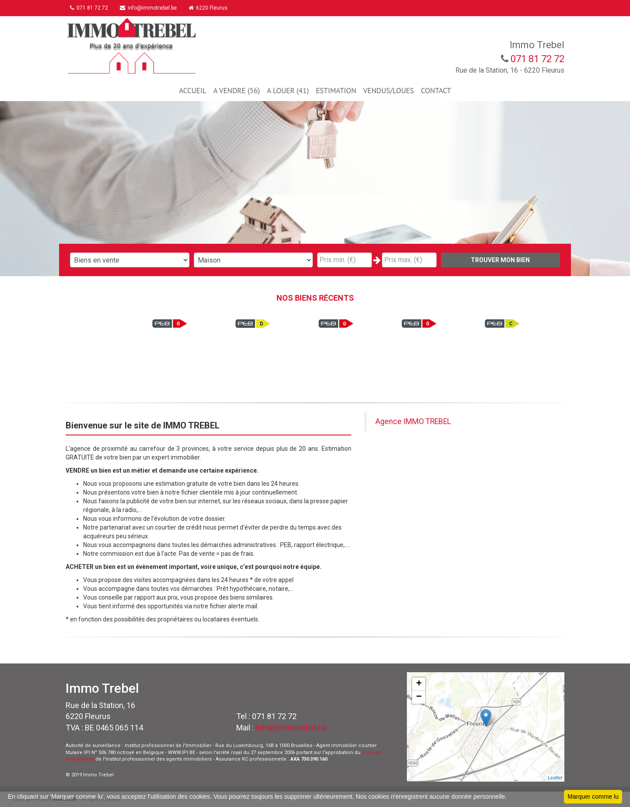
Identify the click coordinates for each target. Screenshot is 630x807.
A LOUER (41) (288, 90)
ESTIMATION (336, 90)
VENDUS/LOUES (388, 90)
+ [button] (419, 684)
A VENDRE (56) (236, 90)
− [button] (419, 697)
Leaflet (555, 777)
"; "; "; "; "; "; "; (253, 260)
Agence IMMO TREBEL (413, 421)
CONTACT (436, 90)
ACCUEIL (192, 90)
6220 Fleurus (214, 8)
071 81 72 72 (91, 8)
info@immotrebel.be (152, 8)
